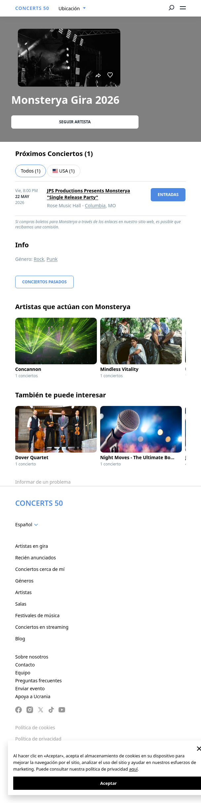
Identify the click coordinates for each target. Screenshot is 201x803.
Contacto (25, 665)
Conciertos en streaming (41, 627)
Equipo (22, 672)
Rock (39, 259)
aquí (133, 769)
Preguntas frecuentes (38, 680)
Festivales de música (37, 615)
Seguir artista (75, 122)
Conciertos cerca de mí (39, 569)
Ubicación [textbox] (69, 8)
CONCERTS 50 (32, 8)
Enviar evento (30, 688)
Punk (52, 259)
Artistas (23, 592)
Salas (20, 604)
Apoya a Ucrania (32, 696)
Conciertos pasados (44, 282)
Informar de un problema (43, 482)
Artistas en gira (31, 546)
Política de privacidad (38, 739)
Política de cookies (35, 727)
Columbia (95, 205)
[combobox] (72, 8)
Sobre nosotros (31, 657)
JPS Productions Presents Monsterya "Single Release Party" (88, 193)
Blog (20, 638)
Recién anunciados (35, 557)
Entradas (168, 194)
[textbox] (28, 524)
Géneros (24, 581)
